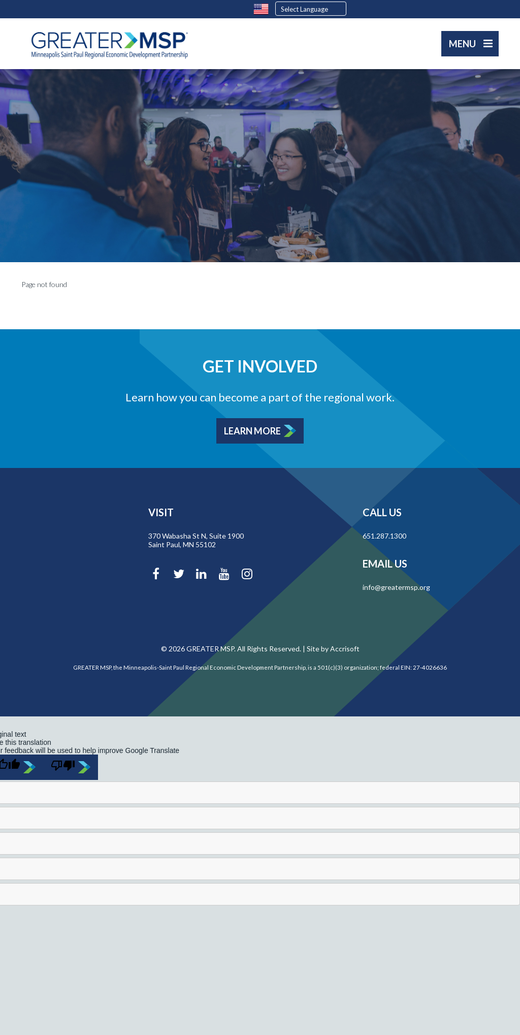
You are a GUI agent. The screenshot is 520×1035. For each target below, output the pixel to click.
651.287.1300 (384, 535)
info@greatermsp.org (396, 587)
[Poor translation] (70, 767)
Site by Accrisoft (333, 648)
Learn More (252, 430)
